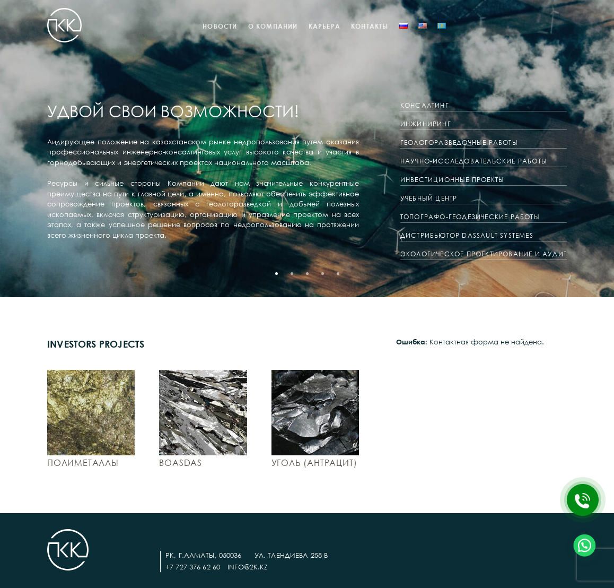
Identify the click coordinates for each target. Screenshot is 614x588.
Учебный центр (429, 198)
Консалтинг (424, 105)
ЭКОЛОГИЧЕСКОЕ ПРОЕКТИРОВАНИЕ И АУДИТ (483, 254)
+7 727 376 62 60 (192, 567)
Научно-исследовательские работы (473, 161)
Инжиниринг (425, 124)
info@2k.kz (247, 567)
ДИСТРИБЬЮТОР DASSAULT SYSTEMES (466, 235)
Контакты (370, 26)
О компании (273, 26)
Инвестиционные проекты (452, 180)
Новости (220, 26)
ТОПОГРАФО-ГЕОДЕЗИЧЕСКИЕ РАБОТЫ (470, 217)
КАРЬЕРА (324, 26)
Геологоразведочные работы (459, 142)
